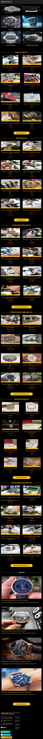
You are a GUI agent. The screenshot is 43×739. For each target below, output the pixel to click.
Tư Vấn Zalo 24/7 (6, 735)
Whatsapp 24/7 (6, 732)
